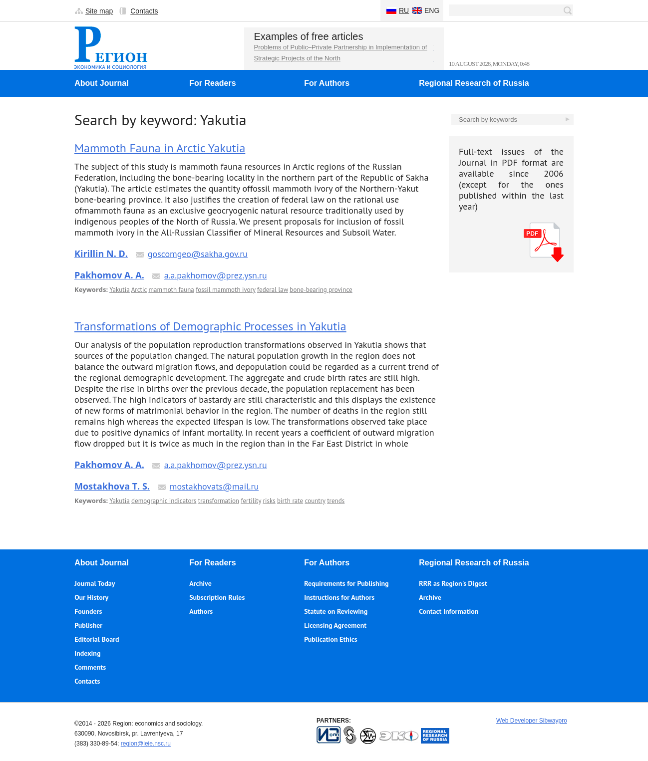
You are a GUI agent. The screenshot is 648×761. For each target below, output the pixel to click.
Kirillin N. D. (101, 253)
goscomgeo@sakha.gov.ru (198, 253)
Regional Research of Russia (474, 83)
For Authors (326, 83)
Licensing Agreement (335, 625)
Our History (91, 597)
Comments (90, 667)
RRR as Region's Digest (453, 583)
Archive (200, 583)
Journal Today (94, 583)
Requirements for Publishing (346, 583)
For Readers (212, 83)
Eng (431, 10)
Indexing (87, 653)
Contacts (144, 11)
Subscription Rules (217, 597)
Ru (404, 10)
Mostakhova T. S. (112, 486)
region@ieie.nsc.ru (146, 743)
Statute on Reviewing (335, 611)
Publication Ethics (330, 639)
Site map (99, 11)
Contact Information (448, 611)
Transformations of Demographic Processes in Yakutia (210, 326)
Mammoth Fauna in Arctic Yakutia (159, 148)
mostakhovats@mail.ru (214, 486)
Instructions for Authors (339, 597)
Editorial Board (96, 639)
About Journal (101, 83)
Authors (201, 611)
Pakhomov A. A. (109, 275)
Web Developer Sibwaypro (531, 720)
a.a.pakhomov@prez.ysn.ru (215, 275)
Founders (88, 611)
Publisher (88, 625)
